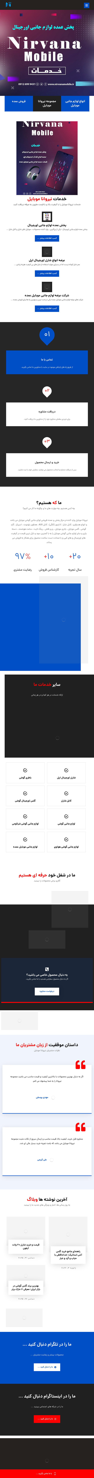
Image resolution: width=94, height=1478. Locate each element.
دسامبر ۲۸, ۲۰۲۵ (26, 1299)
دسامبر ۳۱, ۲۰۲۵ (26, 1258)
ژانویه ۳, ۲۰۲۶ (68, 1268)
